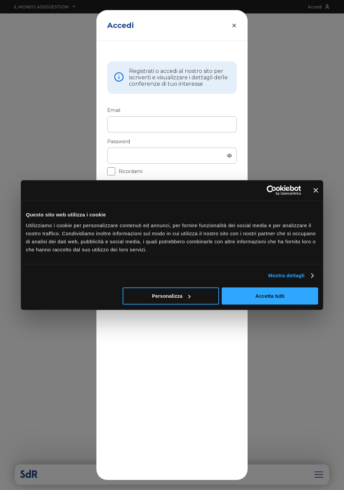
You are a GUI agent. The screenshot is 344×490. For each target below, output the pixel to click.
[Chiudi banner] (315, 190)
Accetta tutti (270, 296)
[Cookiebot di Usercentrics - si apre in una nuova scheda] (271, 190)
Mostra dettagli (286, 275)
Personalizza (171, 296)
